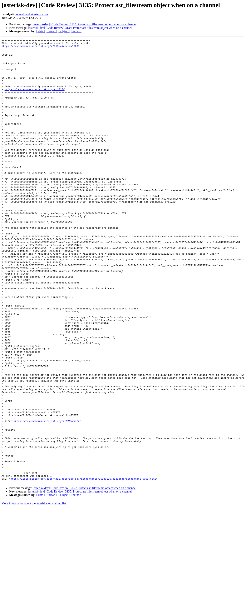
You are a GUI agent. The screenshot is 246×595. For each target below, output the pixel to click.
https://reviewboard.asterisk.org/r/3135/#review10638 (41, 47)
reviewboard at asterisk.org (31, 14)
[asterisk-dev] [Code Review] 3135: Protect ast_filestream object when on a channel (84, 24)
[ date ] (40, 31)
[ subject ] (64, 31)
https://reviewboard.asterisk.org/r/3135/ (35, 99)
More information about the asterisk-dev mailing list (34, 591)
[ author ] (76, 31)
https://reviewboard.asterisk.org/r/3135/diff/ (47, 497)
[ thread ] (51, 31)
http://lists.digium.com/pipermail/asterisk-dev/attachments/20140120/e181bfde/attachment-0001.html (83, 567)
